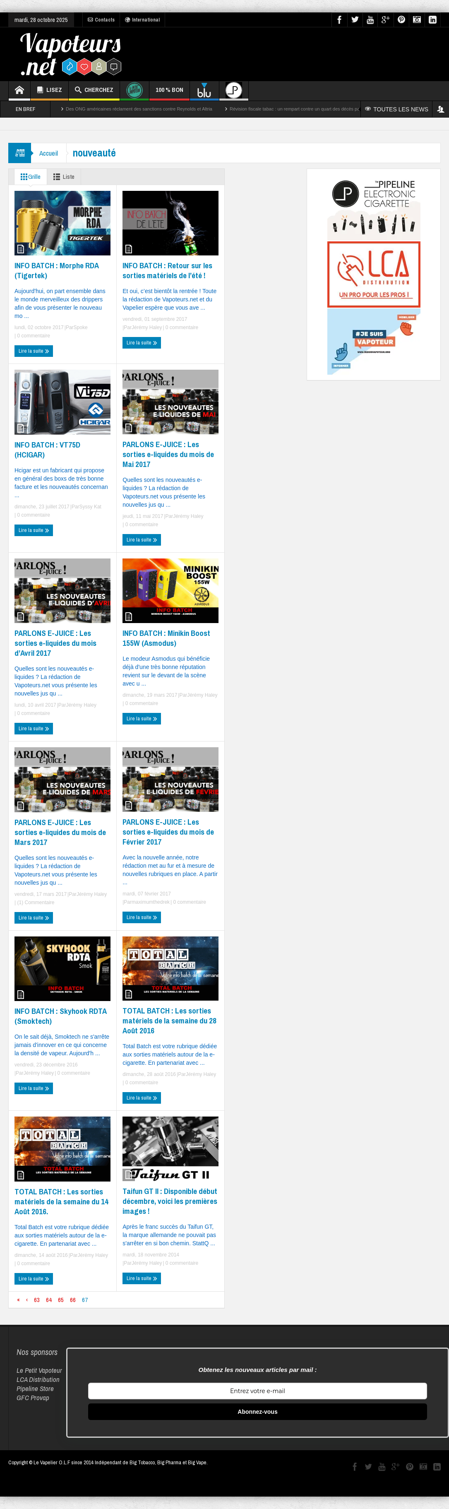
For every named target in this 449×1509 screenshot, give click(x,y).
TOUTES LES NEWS (396, 109)
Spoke (81, 327)
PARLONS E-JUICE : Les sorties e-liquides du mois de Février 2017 (168, 832)
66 (73, 1299)
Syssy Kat (90, 507)
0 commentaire (33, 336)
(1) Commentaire (35, 902)
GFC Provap (33, 1397)
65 (61, 1299)
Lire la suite (34, 351)
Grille (29, 176)
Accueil (48, 153)
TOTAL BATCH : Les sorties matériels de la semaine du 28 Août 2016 (169, 1020)
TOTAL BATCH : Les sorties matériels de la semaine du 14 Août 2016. (61, 1201)
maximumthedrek (151, 902)
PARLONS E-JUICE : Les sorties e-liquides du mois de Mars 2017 (60, 832)
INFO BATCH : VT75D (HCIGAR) (47, 450)
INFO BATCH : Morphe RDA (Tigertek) (56, 270)
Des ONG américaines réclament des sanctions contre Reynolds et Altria (139, 108)
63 (37, 1299)
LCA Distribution (38, 1379)
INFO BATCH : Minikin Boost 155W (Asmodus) (166, 638)
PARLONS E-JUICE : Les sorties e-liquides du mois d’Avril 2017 (55, 643)
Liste (62, 176)
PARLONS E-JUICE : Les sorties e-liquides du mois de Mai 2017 (168, 454)
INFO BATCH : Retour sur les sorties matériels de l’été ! (167, 270)
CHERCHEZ (94, 91)
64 (49, 1299)
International (142, 20)
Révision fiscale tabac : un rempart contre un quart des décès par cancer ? (305, 108)
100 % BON (169, 93)
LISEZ (49, 91)
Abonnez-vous (257, 1411)
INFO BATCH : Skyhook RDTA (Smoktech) (60, 1016)
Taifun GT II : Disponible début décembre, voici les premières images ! (169, 1201)
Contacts (101, 20)
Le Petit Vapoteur (39, 1370)
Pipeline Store (35, 1388)
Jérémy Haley (147, 327)
